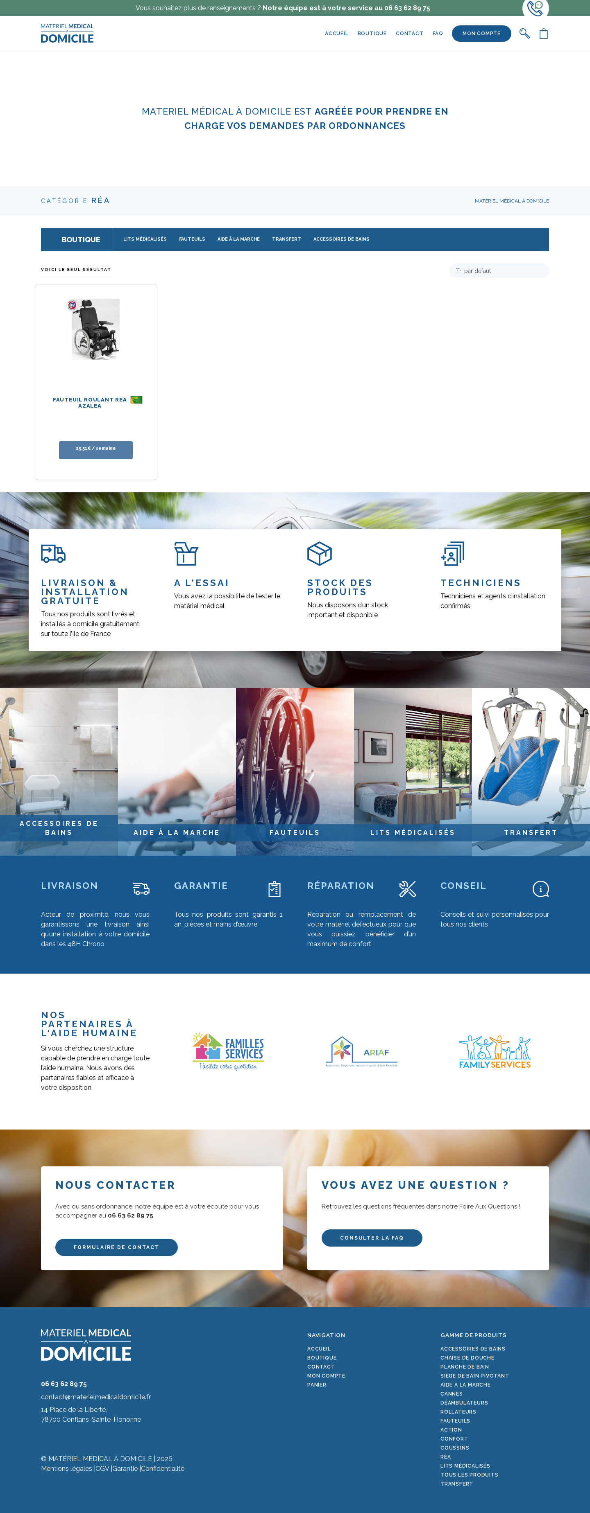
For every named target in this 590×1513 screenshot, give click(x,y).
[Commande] (499, 271)
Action (451, 1430)
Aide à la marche (465, 1385)
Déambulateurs (464, 1403)
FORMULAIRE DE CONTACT (116, 1247)
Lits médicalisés (465, 1466)
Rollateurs (458, 1412)
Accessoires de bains (473, 1349)
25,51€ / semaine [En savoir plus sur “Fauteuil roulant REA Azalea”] (96, 448)
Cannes (451, 1394)
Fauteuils (455, 1421)
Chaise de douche (467, 1358)
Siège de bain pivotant (474, 1376)
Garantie (125, 1468)
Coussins (454, 1448)
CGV (102, 1468)
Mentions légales (66, 1468)
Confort (454, 1439)
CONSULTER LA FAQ (372, 1238)
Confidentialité (162, 1468)
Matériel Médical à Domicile (512, 201)
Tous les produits (469, 1475)
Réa (445, 1457)
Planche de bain (464, 1367)
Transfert (456, 1484)
